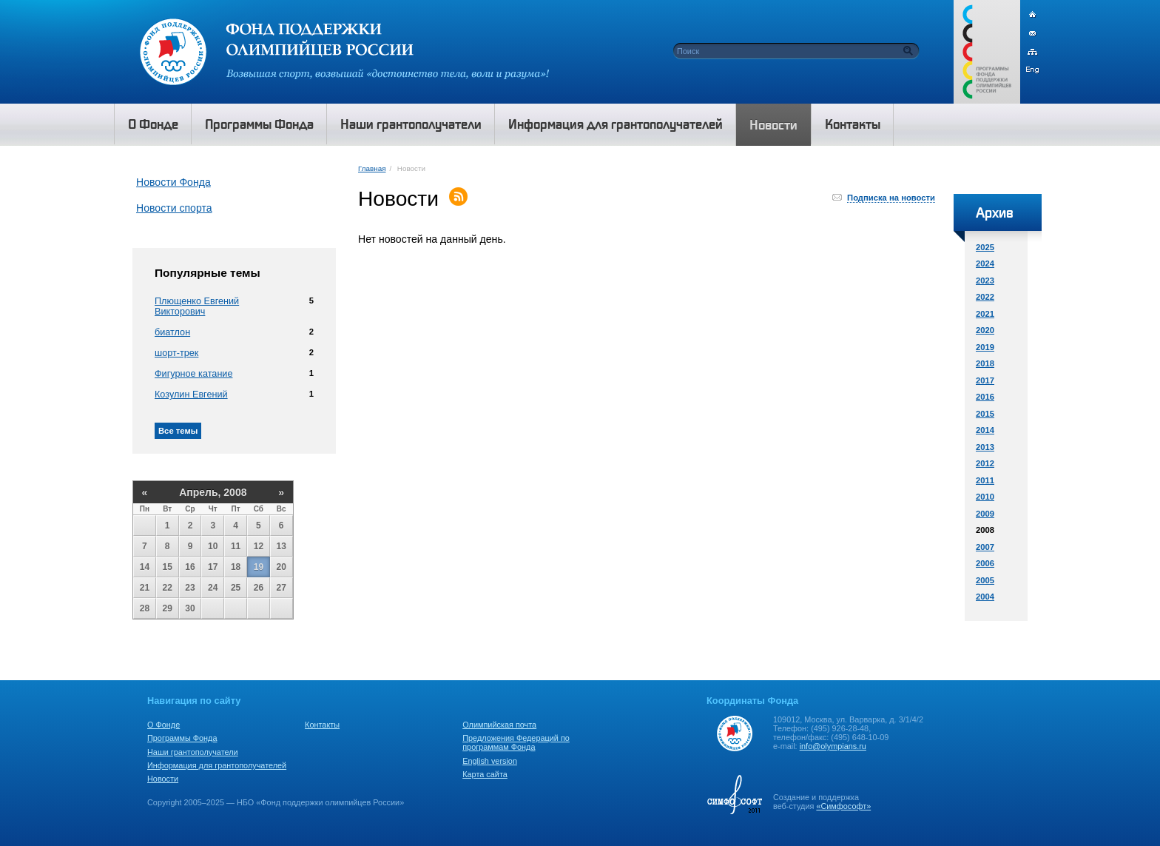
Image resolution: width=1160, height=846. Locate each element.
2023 (985, 280)
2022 (985, 296)
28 (144, 608)
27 (281, 588)
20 (281, 567)
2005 (985, 580)
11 (235, 546)
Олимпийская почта (499, 724)
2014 (985, 430)
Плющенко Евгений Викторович (197, 306)
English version (489, 760)
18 (235, 567)
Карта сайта (485, 774)
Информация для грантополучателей (216, 765)
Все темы (178, 430)
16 (190, 567)
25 (235, 588)
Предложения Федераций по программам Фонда (516, 742)
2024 (985, 263)
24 (213, 588)
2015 (985, 413)
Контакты (322, 724)
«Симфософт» (843, 806)
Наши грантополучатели (192, 752)
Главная (371, 168)
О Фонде (163, 724)
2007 (985, 547)
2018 (985, 363)
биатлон (172, 332)
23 (190, 588)
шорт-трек (176, 353)
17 (213, 567)
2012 (985, 463)
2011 (985, 480)
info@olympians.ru (833, 746)
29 (167, 608)
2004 (985, 596)
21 (144, 588)
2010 (985, 496)
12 (258, 546)
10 (213, 546)
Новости (162, 778)
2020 (985, 330)
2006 (985, 563)
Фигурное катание (193, 374)
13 (281, 546)
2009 (985, 513)
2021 (985, 313)
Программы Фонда (182, 737)
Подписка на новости (891, 197)
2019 (985, 347)
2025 (985, 247)
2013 (985, 447)
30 (190, 608)
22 (167, 588)
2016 (985, 396)
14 (144, 567)
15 (167, 567)
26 (258, 588)
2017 (985, 380)
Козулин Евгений (191, 394)
